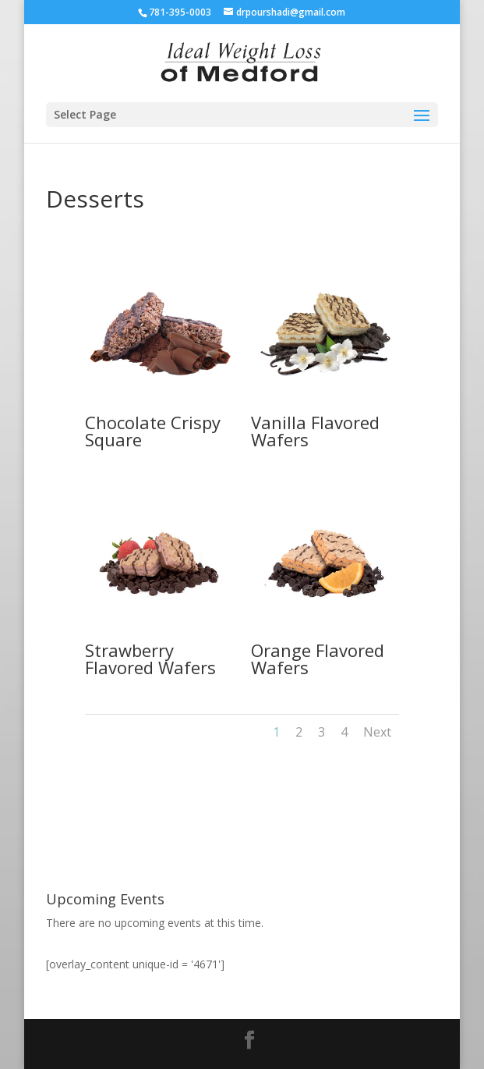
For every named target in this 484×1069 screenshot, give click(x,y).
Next (377, 731)
